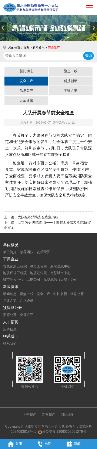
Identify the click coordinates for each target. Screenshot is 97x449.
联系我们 (10, 336)
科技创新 (70, 81)
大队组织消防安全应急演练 (38, 217)
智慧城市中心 (60, 273)
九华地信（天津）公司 (60, 279)
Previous (3, 27)
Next (93, 27)
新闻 (72, 444)
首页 (26, 47)
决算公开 (26, 315)
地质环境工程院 (15, 273)
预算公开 (10, 315)
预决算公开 (12, 308)
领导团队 (26, 252)
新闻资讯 (10, 287)
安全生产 (26, 81)
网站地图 (67, 415)
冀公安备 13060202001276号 (64, 431)
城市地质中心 (13, 279)
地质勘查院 (38, 273)
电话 (43, 444)
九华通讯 (26, 101)
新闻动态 (26, 71)
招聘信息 (10, 329)
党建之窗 (70, 91)
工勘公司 (33, 279)
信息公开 (26, 91)
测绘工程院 (38, 266)
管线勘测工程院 (15, 266)
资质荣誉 (43, 252)
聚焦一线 (70, 71)
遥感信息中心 (60, 266)
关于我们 (29, 415)
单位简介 (10, 252)
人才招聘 (10, 322)
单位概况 (10, 245)
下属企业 (10, 259)
